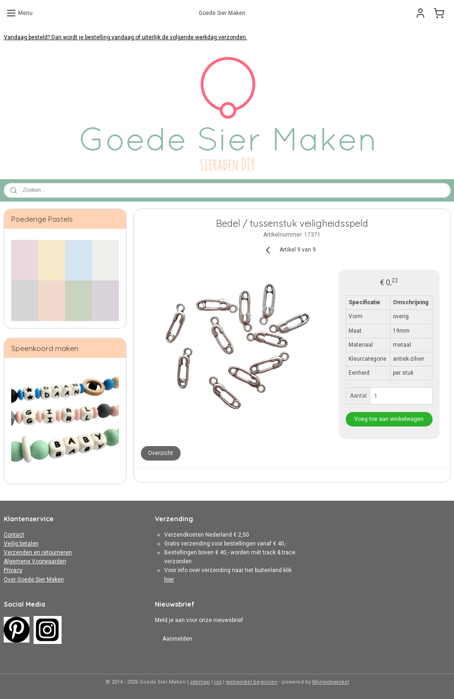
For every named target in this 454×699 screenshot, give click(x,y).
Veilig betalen (21, 543)
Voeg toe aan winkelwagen (389, 419)
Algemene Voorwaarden (35, 561)
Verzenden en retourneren (38, 552)
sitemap (200, 682)
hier (169, 579)
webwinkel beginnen (252, 682)
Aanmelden (177, 639)
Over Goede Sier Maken (34, 579)
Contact (14, 534)
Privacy (13, 570)
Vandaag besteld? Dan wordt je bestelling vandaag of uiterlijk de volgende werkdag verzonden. (125, 37)
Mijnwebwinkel (330, 682)
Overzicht (160, 453)
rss (218, 682)
